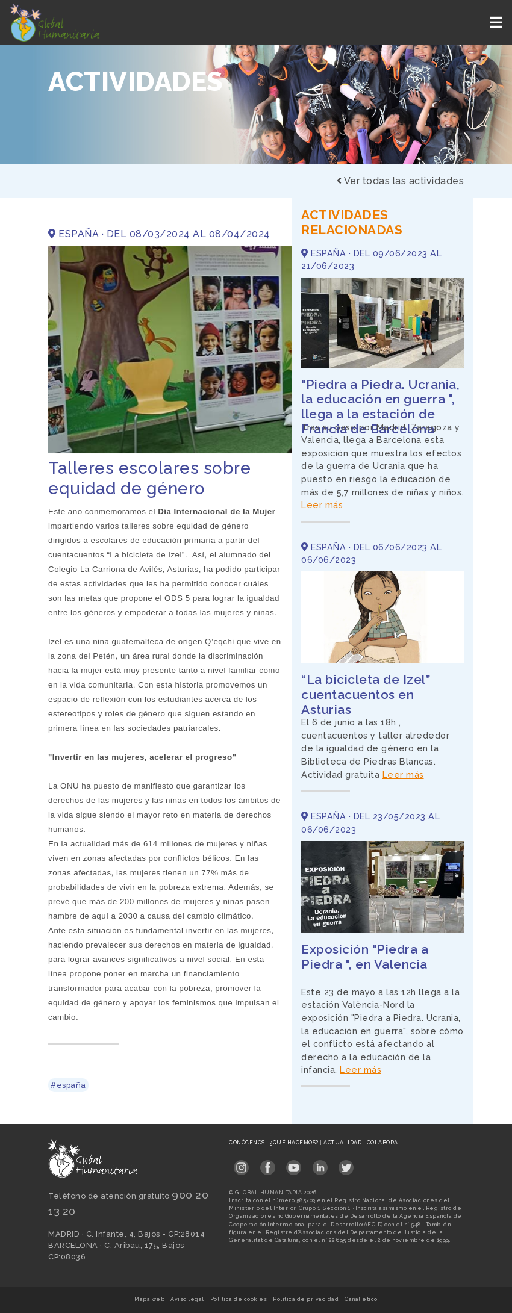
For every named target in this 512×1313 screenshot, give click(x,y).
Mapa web (149, 1299)
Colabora (382, 1143)
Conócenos (247, 1143)
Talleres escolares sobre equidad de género (149, 478)
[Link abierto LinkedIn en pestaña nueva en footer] (320, 1164)
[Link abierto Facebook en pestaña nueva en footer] (267, 1164)
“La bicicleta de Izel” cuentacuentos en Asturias (365, 694)
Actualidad (343, 1143)
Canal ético (361, 1299)
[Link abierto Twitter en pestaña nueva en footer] (346, 1164)
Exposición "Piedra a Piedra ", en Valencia (364, 957)
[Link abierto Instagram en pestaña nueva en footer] (241, 1164)
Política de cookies (238, 1299)
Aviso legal (187, 1299)
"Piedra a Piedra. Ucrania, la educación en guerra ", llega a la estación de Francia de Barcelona (380, 407)
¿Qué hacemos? (295, 1143)
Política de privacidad (306, 1299)
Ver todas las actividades (400, 181)
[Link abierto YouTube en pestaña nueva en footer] (293, 1164)
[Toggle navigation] (497, 22)
